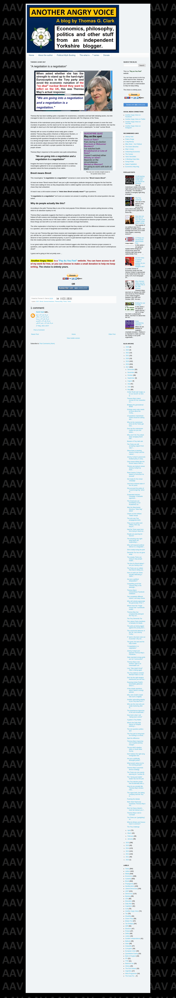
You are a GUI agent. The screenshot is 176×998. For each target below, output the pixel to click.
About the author (45, 55)
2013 (127, 851)
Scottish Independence (132, 938)
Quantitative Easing (131, 953)
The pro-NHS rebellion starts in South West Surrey (134, 749)
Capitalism (128, 906)
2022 (127, 353)
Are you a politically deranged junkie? (133, 759)
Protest (127, 931)
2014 (127, 848)
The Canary (129, 154)
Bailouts (128, 941)
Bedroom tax (129, 963)
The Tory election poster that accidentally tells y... (136, 782)
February (130, 836)
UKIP (127, 891)
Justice (127, 936)
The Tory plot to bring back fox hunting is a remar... (135, 734)
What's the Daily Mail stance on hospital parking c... (134, 724)
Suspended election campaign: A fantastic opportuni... (135, 496)
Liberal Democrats (131, 888)
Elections (128, 928)
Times (65, 301)
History (127, 966)
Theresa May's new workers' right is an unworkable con (134, 663)
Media (127, 874)
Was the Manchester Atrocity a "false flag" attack (134, 509)
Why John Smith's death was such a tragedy (135, 696)
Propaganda (129, 884)
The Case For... (130, 976)
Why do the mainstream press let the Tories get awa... (135, 424)
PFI (126, 958)
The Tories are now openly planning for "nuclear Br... (136, 773)
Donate (106, 55)
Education (128, 901)
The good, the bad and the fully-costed (135, 642)
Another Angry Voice (132, 911)
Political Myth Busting (66, 55)
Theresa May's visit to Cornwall (134, 813)
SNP (126, 926)
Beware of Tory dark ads (135, 441)
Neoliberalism (129, 886)
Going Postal (129, 161)
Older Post (112, 334)
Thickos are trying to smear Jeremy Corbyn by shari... (136, 468)
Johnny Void (129, 137)
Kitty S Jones (129, 149)
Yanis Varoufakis (130, 156)
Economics (128, 876)
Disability (128, 916)
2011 (127, 857)
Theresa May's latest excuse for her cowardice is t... (136, 400)
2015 (127, 845)
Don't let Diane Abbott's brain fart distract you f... (136, 809)
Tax (126, 913)
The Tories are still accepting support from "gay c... (135, 446)
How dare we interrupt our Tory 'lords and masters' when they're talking (140, 219)
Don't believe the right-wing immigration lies (136, 754)
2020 (127, 358)
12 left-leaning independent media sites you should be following (139, 179)
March (129, 833)
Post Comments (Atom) (47, 343)
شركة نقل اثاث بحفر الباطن (44, 323)
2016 (127, 842)
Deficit (127, 933)
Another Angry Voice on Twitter (135, 119)
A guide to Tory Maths (134, 720)
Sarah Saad (40, 312)
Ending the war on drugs (140, 304)
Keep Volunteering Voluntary (139, 323)
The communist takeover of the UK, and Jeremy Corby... (136, 632)
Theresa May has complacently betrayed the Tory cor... (135, 614)
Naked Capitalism (131, 164)
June (129, 387)
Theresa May (58, 301)
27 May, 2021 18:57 (42, 326)
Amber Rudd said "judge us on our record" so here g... (136, 393)
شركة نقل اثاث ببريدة (42, 319)
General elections (49, 301)
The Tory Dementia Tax (134, 618)
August (129, 381)
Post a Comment (39, 330)
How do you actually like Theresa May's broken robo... (135, 788)
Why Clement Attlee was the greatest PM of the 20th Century (140, 284)
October (130, 375)
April (129, 830)
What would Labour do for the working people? (135, 764)
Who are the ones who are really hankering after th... (135, 706)
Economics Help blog (132, 166)
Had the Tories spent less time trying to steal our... (135, 530)
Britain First (129, 921)
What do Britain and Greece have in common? (136, 823)
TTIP (126, 961)
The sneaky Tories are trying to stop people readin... (134, 559)
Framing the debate (133, 799)
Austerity (128, 879)
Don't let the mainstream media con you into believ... (135, 430)
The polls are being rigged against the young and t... (136, 627)
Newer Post (35, 334)
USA (126, 899)
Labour (127, 871)
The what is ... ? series (89, 55)
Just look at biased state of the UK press (135, 484)
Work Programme (131, 973)
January (130, 839)
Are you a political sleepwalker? (133, 580)
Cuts (126, 909)
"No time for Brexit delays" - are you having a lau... (136, 564)
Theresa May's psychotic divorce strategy (135, 768)
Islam (127, 943)
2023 (127, 350)
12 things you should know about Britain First (139, 240)
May (129, 389)
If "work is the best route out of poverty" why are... (136, 638)
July (129, 384)
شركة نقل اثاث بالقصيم (43, 321)
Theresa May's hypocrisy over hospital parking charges (135, 743)
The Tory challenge (138, 199)
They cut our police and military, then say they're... (134, 524)
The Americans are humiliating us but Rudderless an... (133, 502)
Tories (69, 301)
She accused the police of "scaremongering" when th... (135, 490)
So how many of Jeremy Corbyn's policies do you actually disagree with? (140, 262)
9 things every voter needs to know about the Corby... (135, 411)
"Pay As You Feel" (67, 261)
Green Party (129, 918)
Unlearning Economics (132, 152)
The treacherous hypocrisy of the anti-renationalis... (136, 711)
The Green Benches (131, 147)
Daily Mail (128, 904)
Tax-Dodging (129, 923)
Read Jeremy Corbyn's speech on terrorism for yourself (135, 474)
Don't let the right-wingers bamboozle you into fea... (136, 678)
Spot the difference (133, 738)
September (131, 378)
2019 (127, 361)
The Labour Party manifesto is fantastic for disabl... (136, 622)
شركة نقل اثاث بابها (42, 315)
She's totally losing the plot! (136, 550)
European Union (130, 951)
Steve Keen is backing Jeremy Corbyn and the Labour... (135, 452)
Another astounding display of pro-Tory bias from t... (136, 700)
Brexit (41, 301)
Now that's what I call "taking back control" (134, 716)
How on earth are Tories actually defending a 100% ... (135, 574)
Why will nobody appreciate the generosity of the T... (136, 602)
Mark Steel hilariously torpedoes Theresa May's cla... (136, 803)
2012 (127, 854)
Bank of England (130, 956)
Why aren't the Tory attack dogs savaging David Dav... (135, 436)
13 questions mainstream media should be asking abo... (135, 417)
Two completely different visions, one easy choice (136, 597)
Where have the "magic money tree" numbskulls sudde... (136, 607)
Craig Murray (129, 142)
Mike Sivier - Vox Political (133, 144)
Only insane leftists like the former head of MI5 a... (135, 462)
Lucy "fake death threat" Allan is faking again (135, 669)
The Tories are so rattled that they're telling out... (135, 569)
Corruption (128, 948)
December (131, 369)
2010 (127, 860)
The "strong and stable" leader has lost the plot (135, 778)
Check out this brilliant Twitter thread (134, 514)
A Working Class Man (132, 159)
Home (31, 55)
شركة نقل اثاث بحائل (42, 317)
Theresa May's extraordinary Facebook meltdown (135, 592)
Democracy (129, 893)
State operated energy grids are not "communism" (136, 658)
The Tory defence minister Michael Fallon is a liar (135, 673)
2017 (37, 301)
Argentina (128, 971)
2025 (127, 347)
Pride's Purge (129, 139)
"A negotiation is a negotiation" (133, 647)
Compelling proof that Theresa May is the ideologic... (134, 585)
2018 (127, 364)
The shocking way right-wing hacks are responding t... (135, 540)
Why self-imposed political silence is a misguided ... (136, 546)
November (131, 372)
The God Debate (130, 968)
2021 (127, 355)
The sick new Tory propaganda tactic (134, 519)
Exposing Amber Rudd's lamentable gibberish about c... (135, 684)
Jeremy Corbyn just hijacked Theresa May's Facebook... (135, 652)
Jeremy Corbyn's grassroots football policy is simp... (136, 458)
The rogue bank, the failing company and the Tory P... (135, 794)
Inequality (128, 946)
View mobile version (73, 338)
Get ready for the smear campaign (135, 480)
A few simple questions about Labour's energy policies (135, 690)
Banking (128, 896)
